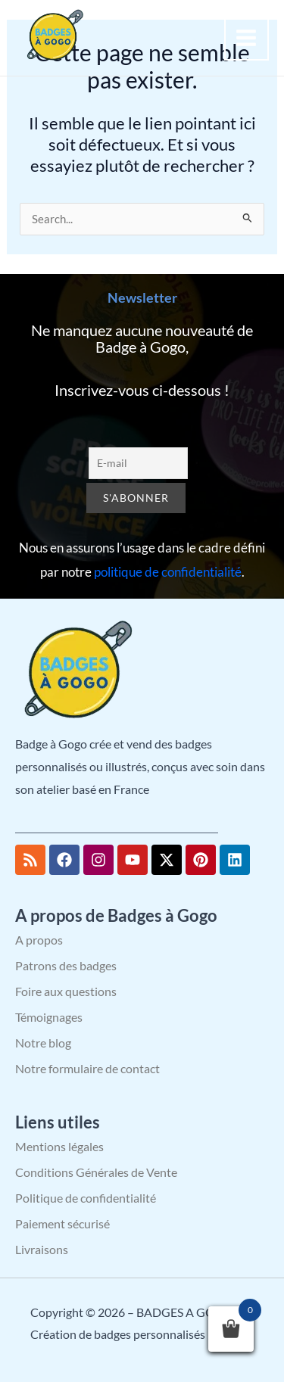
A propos (39, 939)
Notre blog (43, 1042)
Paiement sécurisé (62, 1223)
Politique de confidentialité (85, 1198)
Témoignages (49, 1017)
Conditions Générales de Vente (96, 1172)
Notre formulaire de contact (87, 1068)
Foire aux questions (66, 991)
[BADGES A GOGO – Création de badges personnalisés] (53, 36)
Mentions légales (59, 1146)
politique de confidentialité (168, 572)
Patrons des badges (66, 965)
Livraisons (41, 1249)
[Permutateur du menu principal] (247, 38)
